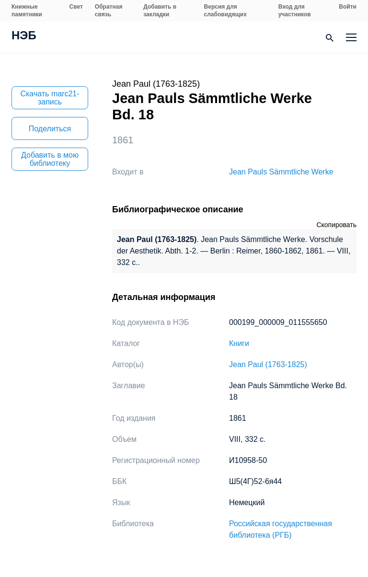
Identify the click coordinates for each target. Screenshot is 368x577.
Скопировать (336, 225)
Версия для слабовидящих (225, 10)
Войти (347, 6)
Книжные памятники (27, 10)
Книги (239, 343)
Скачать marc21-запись (49, 98)
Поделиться (50, 129)
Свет (76, 6)
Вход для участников (294, 10)
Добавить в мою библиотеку (50, 159)
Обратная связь (109, 10)
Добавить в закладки (159, 10)
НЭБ (24, 36)
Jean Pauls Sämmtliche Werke (281, 172)
